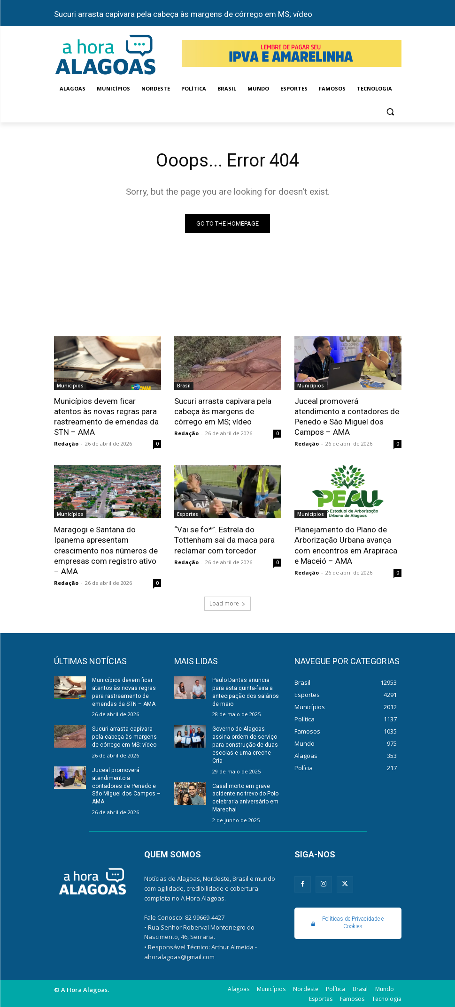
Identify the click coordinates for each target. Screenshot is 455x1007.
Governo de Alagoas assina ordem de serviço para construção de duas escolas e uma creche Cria (245, 745)
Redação (66, 443)
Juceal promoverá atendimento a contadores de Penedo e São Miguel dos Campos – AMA (346, 416)
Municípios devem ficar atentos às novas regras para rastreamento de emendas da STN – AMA (106, 416)
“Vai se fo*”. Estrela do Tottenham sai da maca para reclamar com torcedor (224, 540)
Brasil (184, 385)
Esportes (187, 514)
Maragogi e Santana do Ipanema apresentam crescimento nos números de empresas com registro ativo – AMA (106, 550)
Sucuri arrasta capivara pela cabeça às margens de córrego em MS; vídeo (183, 14)
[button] (390, 111)
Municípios (70, 385)
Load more (227, 603)
